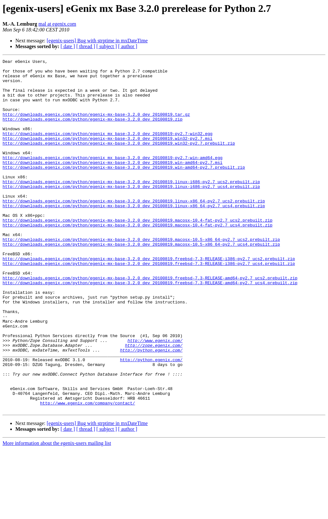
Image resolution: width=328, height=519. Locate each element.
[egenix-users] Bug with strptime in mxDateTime (97, 40)
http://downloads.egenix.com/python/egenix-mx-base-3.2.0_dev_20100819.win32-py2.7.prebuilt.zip (119, 160)
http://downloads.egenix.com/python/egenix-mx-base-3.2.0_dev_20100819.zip (93, 131)
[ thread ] (85, 46)
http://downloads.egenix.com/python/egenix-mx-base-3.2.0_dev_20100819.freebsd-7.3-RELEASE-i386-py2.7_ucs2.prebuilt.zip (149, 299)
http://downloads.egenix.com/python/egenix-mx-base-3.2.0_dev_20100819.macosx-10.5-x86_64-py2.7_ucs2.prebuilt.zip (141, 276)
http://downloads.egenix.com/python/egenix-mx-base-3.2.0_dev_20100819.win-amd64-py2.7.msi (112, 183)
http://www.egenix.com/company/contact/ (87, 472)
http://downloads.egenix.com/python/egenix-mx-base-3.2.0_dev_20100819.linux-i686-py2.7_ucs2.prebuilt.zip (131, 206)
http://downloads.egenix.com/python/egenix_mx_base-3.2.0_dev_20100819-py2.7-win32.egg (107, 149)
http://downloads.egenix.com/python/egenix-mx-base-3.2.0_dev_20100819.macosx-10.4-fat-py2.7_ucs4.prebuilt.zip (137, 258)
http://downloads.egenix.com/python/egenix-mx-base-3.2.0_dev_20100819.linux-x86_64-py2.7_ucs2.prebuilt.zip (134, 230)
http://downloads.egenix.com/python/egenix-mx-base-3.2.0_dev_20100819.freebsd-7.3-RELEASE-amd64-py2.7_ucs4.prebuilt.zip (150, 328)
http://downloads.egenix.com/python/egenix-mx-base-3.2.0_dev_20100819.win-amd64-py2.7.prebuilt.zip (124, 189)
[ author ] (127, 46)
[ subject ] (106, 46)
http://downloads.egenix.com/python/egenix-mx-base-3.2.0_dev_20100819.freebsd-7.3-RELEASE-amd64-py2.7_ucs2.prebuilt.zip (150, 322)
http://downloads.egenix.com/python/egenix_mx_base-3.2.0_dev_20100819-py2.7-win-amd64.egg (112, 178)
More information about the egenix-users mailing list (57, 513)
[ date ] (68, 46)
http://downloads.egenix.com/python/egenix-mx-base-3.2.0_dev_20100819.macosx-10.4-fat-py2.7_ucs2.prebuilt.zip (137, 253)
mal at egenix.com (57, 24)
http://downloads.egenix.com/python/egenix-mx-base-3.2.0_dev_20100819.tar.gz (96, 126)
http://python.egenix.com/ (151, 409)
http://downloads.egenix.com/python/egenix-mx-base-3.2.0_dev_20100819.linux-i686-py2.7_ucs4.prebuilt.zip (131, 212)
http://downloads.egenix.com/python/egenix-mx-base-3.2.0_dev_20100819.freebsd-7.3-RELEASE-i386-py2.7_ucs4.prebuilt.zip (149, 305)
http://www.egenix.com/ (155, 397)
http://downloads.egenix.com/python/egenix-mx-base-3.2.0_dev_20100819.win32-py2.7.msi (107, 154)
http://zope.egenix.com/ (153, 403)
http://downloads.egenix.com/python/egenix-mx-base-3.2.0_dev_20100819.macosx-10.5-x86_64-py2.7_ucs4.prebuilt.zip (141, 282)
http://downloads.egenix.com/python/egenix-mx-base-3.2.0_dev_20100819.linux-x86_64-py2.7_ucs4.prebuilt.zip (134, 235)
